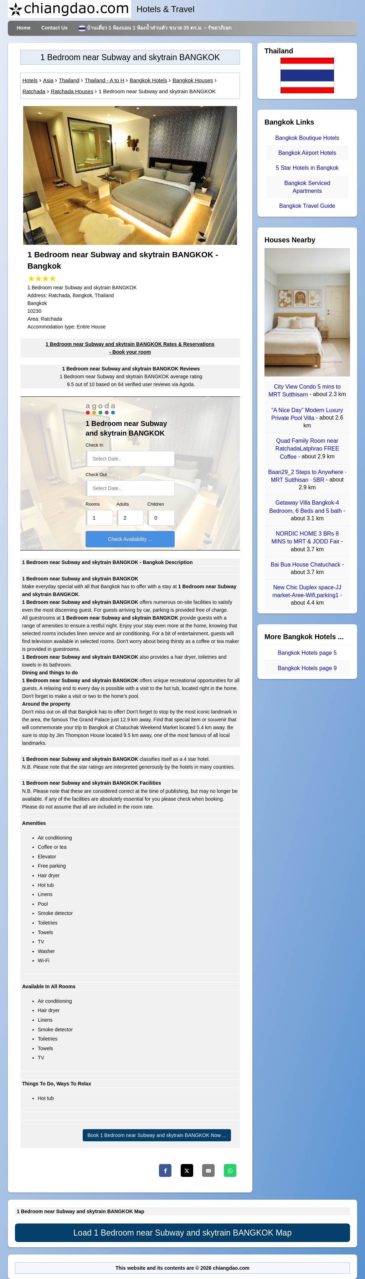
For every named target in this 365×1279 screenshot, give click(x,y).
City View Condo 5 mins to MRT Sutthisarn (304, 391)
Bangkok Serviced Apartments (307, 187)
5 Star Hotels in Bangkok (307, 168)
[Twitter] (187, 1170)
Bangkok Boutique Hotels (307, 138)
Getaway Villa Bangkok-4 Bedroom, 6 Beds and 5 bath (306, 507)
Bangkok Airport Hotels (307, 153)
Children (155, 504)
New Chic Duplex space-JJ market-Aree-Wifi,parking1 (306, 591)
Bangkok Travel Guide (307, 206)
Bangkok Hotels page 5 (307, 653)
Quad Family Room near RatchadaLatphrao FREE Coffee (307, 449)
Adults (123, 504)
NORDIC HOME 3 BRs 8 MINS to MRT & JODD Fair (306, 537)
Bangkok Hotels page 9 (307, 668)
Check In (94, 445)
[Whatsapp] (230, 1170)
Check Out (96, 474)
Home (24, 28)
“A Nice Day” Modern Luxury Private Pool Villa (307, 414)
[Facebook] (165, 1170)
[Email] (208, 1170)
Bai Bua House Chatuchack (306, 565)
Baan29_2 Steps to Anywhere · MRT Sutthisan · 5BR (307, 476)
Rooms (93, 504)
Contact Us (54, 28)
